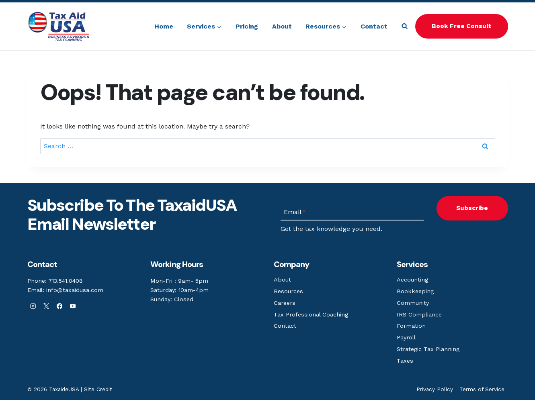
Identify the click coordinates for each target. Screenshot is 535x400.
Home (163, 26)
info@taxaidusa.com (74, 290)
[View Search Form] (404, 26)
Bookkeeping (415, 291)
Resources (288, 291)
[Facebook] (60, 306)
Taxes (405, 360)
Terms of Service (481, 389)
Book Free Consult (462, 26)
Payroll (406, 337)
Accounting (412, 279)
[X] (46, 306)
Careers (284, 303)
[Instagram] (33, 306)
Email (295, 212)
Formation (411, 325)
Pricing (247, 26)
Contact (374, 26)
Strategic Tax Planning (428, 349)
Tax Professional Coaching (311, 314)
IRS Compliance (419, 314)
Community (413, 303)
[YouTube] (73, 306)
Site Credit (98, 389)
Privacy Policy (434, 389)
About (282, 26)
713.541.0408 (65, 281)
